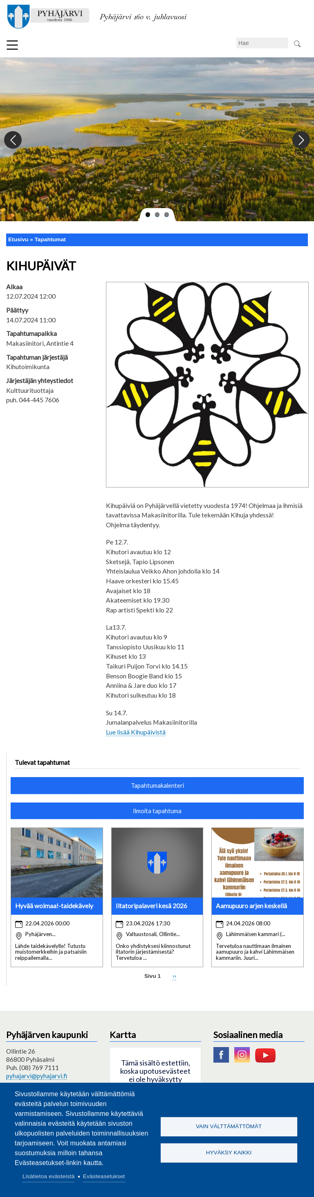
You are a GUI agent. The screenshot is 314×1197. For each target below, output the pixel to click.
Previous (13, 140)
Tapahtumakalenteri (157, 785)
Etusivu (18, 239)
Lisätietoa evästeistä (48, 1176)
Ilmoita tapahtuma (157, 810)
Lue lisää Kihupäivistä (136, 732)
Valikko (12, 45)
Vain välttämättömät (229, 1126)
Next (301, 140)
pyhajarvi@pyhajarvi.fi (36, 1075)
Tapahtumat (50, 239)
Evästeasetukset (104, 1176)
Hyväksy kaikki (229, 1153)
